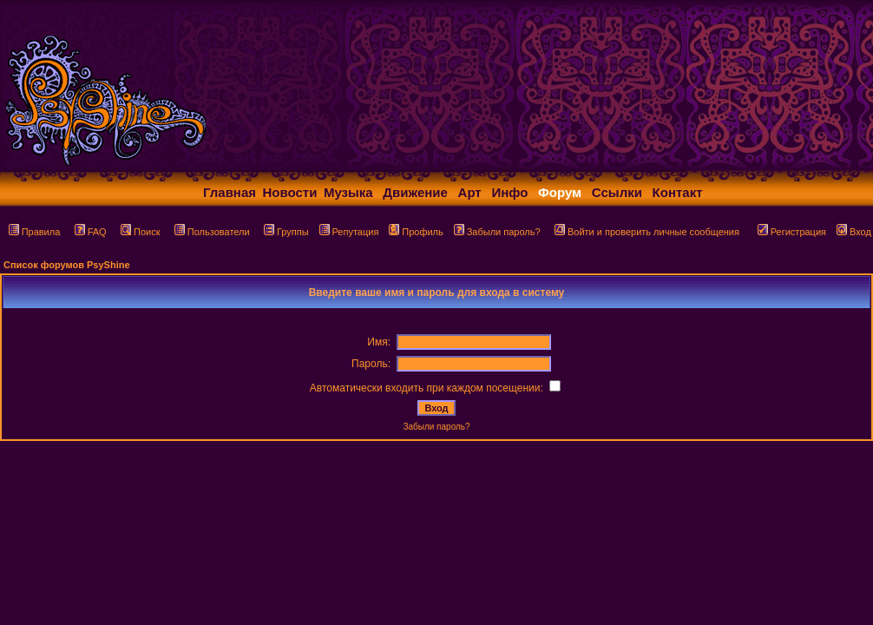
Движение (415, 192)
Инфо (509, 192)
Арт (470, 192)
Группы (286, 232)
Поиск (140, 232)
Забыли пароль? (497, 232)
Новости (290, 192)
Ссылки (617, 192)
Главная (229, 192)
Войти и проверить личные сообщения (647, 232)
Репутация (349, 232)
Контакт (678, 192)
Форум (559, 192)
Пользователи (212, 232)
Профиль (416, 232)
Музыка (348, 192)
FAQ (91, 232)
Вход (854, 232)
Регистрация (792, 232)
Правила (35, 232)
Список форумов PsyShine (66, 265)
